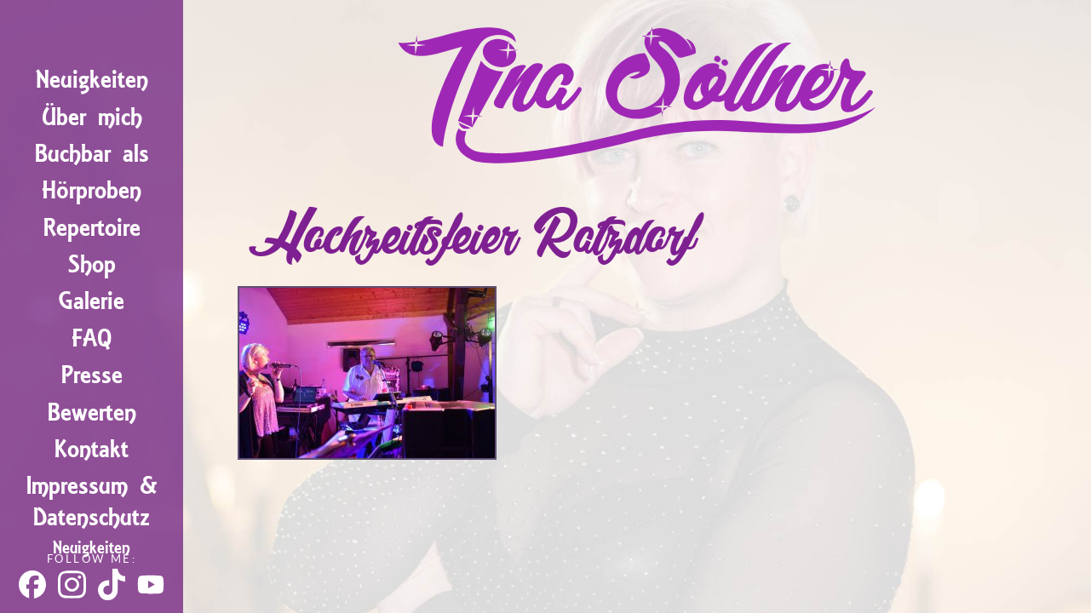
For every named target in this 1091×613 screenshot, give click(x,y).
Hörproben (91, 190)
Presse (92, 375)
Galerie (91, 301)
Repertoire (92, 227)
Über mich (92, 117)
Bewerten (92, 412)
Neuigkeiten (92, 79)
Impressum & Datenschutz (92, 501)
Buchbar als (92, 153)
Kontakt (92, 449)
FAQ (92, 338)
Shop (92, 264)
